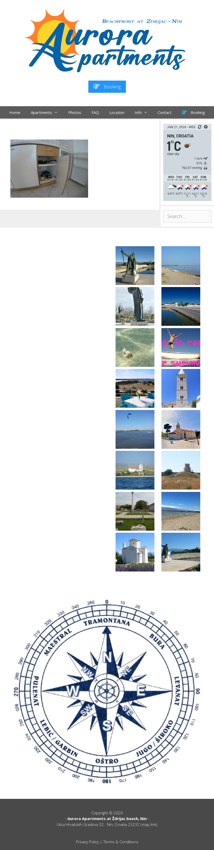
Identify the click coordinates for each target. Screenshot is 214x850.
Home (14, 112)
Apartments (47, 112)
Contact (165, 112)
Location (116, 112)
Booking (107, 86)
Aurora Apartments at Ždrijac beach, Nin (107, 818)
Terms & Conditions (120, 841)
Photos (74, 112)
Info (144, 112)
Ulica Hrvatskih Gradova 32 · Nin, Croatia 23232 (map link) (107, 824)
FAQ (95, 112)
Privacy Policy (87, 841)
